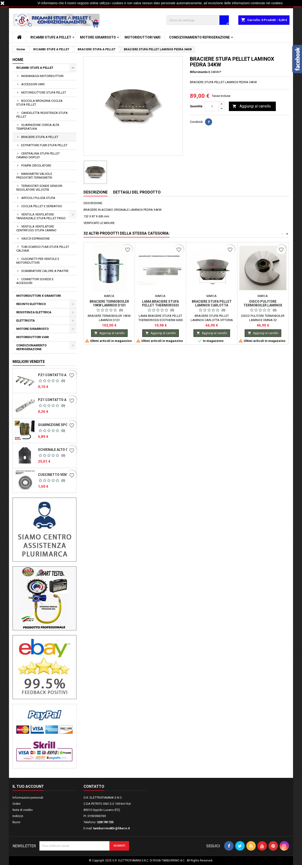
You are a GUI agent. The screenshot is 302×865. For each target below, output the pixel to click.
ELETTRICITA (25, 320)
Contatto (94, 786)
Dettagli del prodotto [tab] (137, 192)
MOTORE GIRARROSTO (98, 37)
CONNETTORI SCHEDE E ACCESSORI (35, 281)
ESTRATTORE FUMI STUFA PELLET (44, 145)
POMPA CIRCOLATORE (36, 165)
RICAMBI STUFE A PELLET (50, 37)
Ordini (17, 803)
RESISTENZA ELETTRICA (33, 312)
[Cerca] (198, 20)
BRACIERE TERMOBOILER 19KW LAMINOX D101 (109, 303)
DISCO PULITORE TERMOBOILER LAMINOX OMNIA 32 (262, 305)
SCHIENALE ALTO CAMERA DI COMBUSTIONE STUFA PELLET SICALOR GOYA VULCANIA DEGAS (56, 450)
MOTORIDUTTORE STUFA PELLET (43, 92)
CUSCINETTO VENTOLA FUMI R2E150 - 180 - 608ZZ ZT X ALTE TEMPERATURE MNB (56, 475)
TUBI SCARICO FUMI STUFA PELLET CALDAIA (42, 248)
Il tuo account (28, 786)
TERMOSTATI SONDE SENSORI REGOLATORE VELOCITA (39, 187)
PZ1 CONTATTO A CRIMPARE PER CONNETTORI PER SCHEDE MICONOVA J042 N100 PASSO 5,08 (56, 375)
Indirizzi (18, 816)
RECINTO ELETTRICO (31, 304)
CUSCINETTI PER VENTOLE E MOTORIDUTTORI (37, 260)
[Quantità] (212, 106)
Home (18, 59)
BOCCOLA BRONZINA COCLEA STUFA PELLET (39, 102)
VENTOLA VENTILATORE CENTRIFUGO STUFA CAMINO (36, 228)
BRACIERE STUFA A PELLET (39, 137)
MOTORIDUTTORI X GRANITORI (38, 295)
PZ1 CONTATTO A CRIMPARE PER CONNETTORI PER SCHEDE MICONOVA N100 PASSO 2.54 (56, 400)
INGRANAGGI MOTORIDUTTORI (42, 76)
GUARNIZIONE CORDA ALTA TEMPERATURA (37, 126)
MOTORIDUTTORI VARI (142, 37)
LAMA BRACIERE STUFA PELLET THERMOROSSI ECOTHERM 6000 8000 (160, 305)
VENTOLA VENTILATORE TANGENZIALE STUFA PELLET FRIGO (41, 216)
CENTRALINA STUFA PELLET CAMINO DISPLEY (38, 155)
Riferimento (199, 72)
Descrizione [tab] (96, 192)
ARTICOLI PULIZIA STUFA (38, 198)
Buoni (16, 822)
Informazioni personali (28, 797)
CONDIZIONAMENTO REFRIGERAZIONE (199, 37)
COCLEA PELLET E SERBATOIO (41, 206)
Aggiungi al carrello (251, 106)
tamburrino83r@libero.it (111, 828)
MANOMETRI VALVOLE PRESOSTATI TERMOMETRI (34, 175)
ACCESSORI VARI (33, 84)
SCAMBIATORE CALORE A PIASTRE (45, 271)
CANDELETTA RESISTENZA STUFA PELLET (42, 114)
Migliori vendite (29, 361)
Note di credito (23, 810)
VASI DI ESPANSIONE (35, 238)
